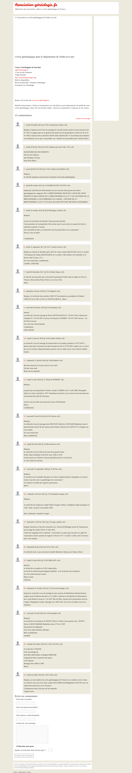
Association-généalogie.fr (36, 4)
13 (25, 416)
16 (25, 494)
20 (25, 588)
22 (25, 644)
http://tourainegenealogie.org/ (25, 77)
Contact (15, 772)
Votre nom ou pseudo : (24, 699)
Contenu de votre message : (26, 723)
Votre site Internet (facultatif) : (27, 707)
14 (25, 444)
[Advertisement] (53, 35)
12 (25, 380)
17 (25, 522)
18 (25, 547)
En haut (29, 772)
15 (25, 469)
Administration (22, 772)
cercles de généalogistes (40, 100)
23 (25, 675)
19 (25, 560)
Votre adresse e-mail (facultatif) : (28, 715)
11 (25, 360)
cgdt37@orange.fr (21, 70)
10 (25, 338)
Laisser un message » (83, 118)
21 (25, 613)
